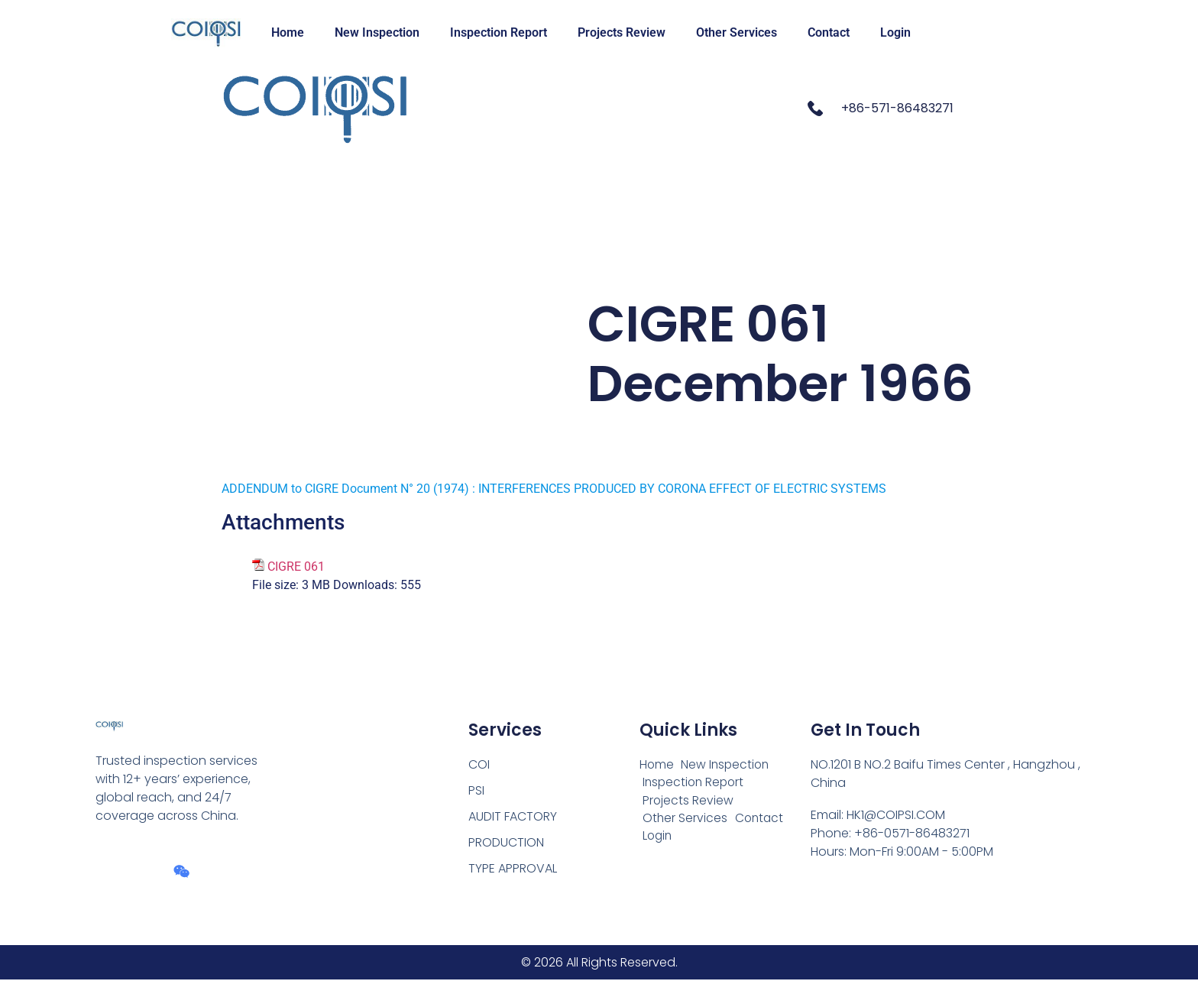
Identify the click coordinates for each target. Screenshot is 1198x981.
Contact (829, 32)
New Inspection (377, 32)
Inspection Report (498, 32)
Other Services (736, 32)
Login (895, 32)
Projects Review (621, 32)
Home (287, 32)
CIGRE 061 (296, 566)
